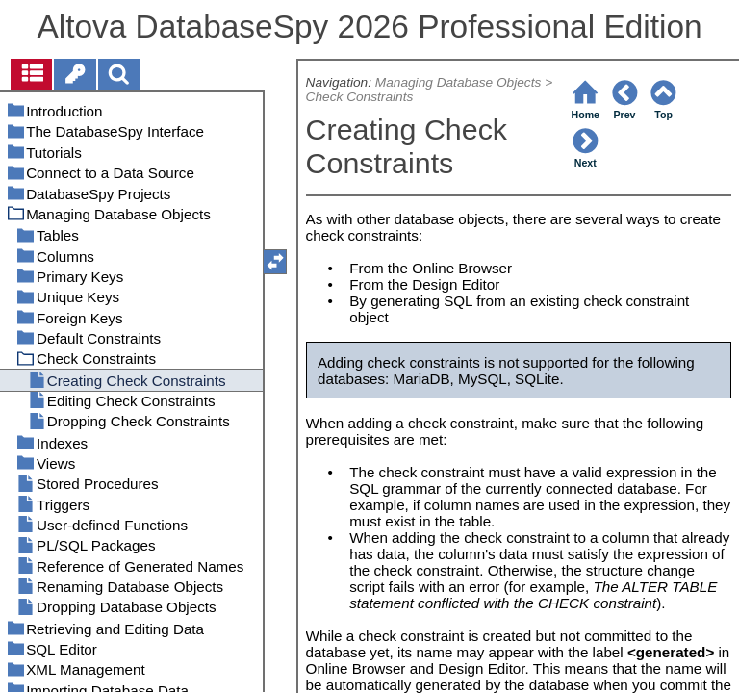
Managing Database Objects (458, 82)
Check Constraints (360, 97)
